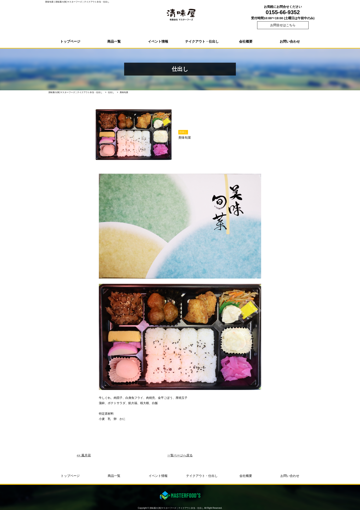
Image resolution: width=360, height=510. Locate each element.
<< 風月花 (84, 455)
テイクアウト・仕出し (202, 41)
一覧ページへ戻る (180, 455)
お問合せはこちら (283, 25)
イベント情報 (158, 41)
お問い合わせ (290, 41)
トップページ (70, 41)
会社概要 (246, 41)
